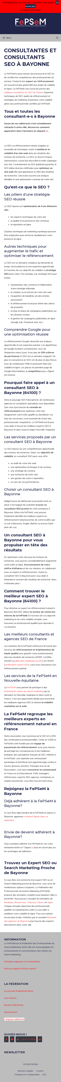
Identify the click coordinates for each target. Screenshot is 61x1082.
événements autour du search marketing (24, 691)
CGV (44, 1074)
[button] (57, 38)
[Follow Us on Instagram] (26, 1039)
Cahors (40, 902)
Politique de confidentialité (27, 1074)
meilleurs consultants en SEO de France (23, 92)
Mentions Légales (25, 1071)
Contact (39, 1071)
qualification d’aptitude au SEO (28, 660)
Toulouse (31, 902)
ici (47, 130)
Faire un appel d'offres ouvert (20, 968)
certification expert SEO (17, 664)
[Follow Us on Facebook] (6, 1039)
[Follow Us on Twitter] (12, 1039)
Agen (50, 902)
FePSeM (11, 687)
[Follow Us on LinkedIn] (40, 1039)
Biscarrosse (20, 902)
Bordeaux (9, 902)
